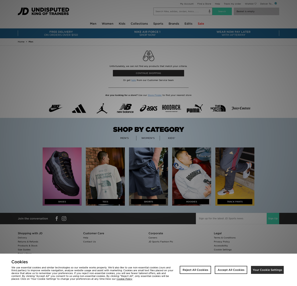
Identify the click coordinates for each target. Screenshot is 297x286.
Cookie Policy (124, 278)
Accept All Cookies (231, 269)
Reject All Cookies (195, 269)
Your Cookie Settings (267, 269)
